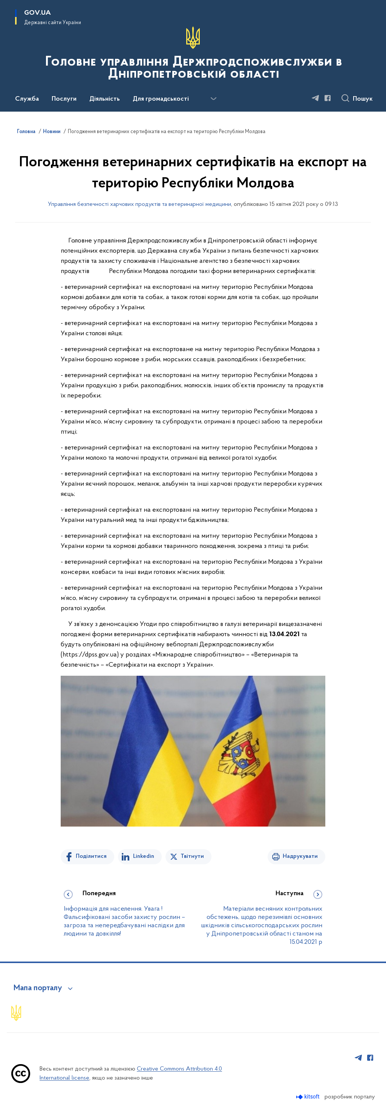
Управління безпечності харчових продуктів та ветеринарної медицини (139, 204)
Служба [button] (27, 99)
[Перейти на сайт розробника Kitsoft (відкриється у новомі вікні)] (308, 1097)
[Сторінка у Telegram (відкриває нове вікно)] (315, 98)
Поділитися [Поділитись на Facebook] (91, 856)
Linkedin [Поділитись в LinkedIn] (143, 856)
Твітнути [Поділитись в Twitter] (192, 856)
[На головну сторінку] (193, 55)
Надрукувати (300, 856)
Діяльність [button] (104, 99)
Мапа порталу (38, 988)
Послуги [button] (64, 99)
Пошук (363, 99)
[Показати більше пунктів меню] (213, 98)
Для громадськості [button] (161, 99)
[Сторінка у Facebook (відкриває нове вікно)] (327, 98)
